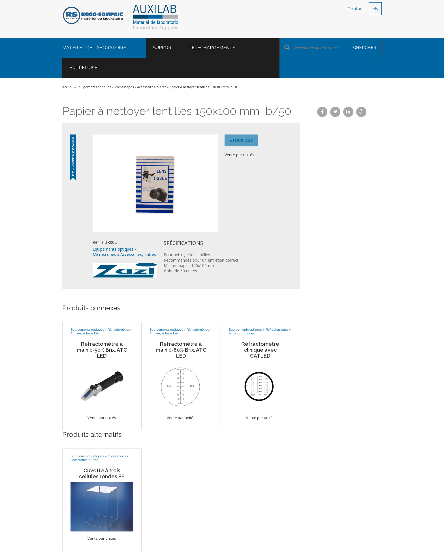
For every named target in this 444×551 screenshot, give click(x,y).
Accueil (67, 87)
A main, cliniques (241, 333)
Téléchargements (212, 47)
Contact (355, 8)
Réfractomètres (119, 330)
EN (375, 8)
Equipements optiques (94, 87)
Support (163, 47)
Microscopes (124, 87)
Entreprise (83, 68)
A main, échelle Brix (85, 333)
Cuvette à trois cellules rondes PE (102, 473)
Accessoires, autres (151, 87)
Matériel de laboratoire (94, 47)
